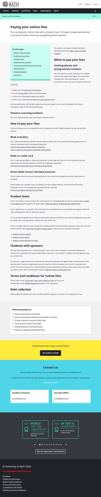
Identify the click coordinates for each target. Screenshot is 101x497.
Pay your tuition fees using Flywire (27, 314)
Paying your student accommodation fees (29, 330)
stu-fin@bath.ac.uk (19, 398)
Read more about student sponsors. (58, 270)
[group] (35, 429)
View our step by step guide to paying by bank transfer (30, 150)
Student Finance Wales (21, 237)
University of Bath (11, 4)
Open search (95, 11)
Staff (79, 4)
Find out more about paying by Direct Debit (26, 190)
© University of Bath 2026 (17, 466)
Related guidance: (20, 72)
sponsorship (45, 100)
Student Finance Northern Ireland (25, 240)
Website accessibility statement (14, 490)
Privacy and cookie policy (12, 484)
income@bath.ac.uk (61, 398)
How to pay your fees (21, 56)
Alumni (96, 4)
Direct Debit (23, 93)
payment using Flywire (32, 90)
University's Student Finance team (38, 229)
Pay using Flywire (50, 353)
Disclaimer (7, 476)
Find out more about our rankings (50, 451)
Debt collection (19, 69)
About (56, 11)
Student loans (19, 59)
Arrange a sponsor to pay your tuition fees (30, 320)
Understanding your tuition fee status (28, 326)
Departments (46, 11)
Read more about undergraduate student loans (63, 204)
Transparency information (12, 487)
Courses (6, 11)
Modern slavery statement (12, 482)
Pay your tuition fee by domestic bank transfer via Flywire (35, 317)
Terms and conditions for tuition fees (27, 65)
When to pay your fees (22, 53)
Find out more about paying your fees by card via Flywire (31, 166)
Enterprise (26, 11)
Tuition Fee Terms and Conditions (37, 280)
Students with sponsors (22, 62)
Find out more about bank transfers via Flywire (27, 147)
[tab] (39, 444)
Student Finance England (22, 234)
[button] (35, 445)
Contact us (18, 75)
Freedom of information (11, 479)
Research (15, 11)
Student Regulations (32, 283)
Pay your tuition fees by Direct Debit (27, 323)
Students (88, 4)
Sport (35, 11)
